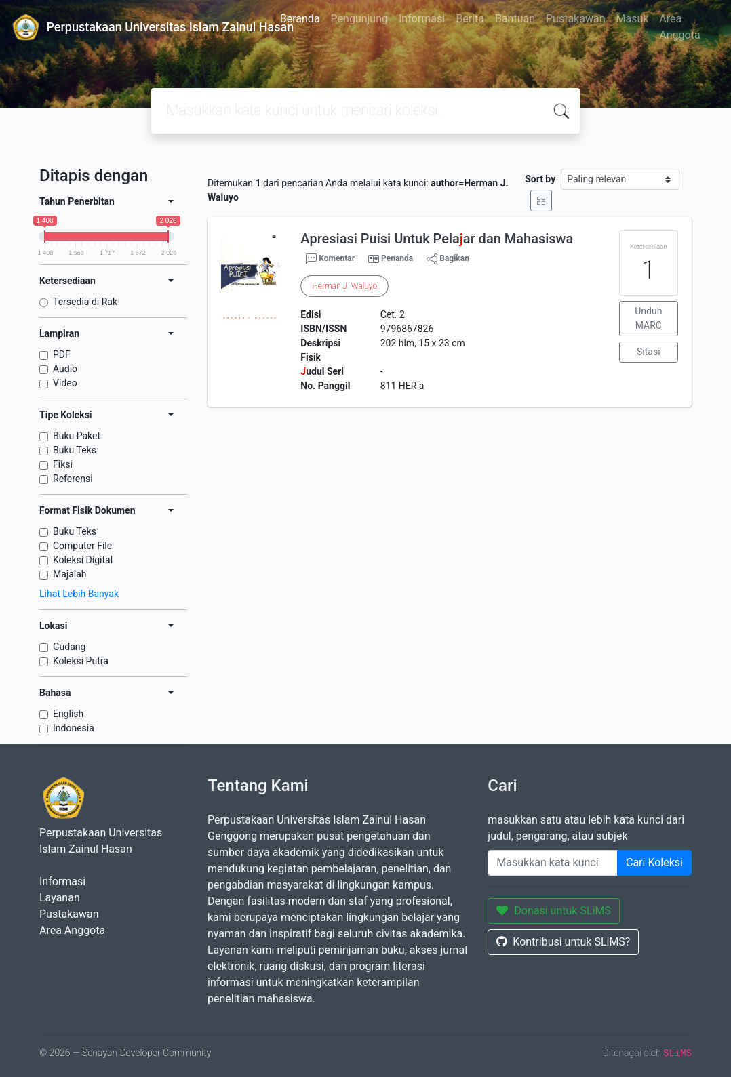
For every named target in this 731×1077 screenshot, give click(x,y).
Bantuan (515, 18)
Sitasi (648, 351)
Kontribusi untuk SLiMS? (563, 941)
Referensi (73, 478)
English (68, 713)
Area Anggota (679, 26)
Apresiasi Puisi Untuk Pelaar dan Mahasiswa (436, 238)
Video (65, 383)
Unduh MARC (648, 318)
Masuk (632, 18)
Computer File (82, 545)
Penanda (397, 258)
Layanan (59, 897)
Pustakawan (575, 18)
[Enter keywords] (553, 863)
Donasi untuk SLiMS (553, 910)
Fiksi (63, 464)
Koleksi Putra (80, 660)
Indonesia (73, 728)
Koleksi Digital (83, 559)
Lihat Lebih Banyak (79, 593)
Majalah (70, 574)
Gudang (69, 646)
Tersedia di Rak (85, 301)
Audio (65, 368)
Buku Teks (74, 450)
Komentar (330, 258)
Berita (470, 18)
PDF (62, 354)
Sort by (540, 179)
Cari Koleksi (654, 862)
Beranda (300, 18)
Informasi (422, 18)
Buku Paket (76, 435)
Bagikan (448, 258)
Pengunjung (359, 18)
